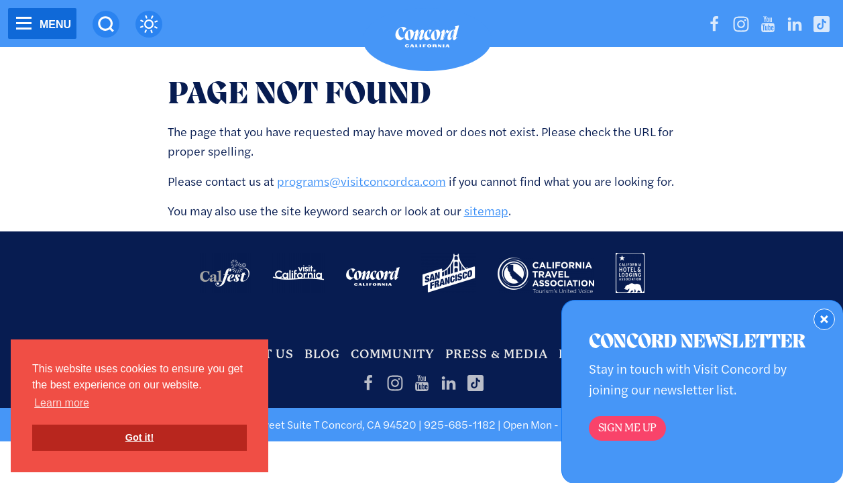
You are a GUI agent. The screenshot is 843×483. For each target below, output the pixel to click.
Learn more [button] (61, 403)
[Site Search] (106, 24)
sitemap (486, 210)
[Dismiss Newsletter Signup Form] (824, 319)
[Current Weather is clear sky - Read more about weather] (148, 24)
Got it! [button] (139, 437)
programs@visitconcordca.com (361, 180)
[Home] (427, 39)
